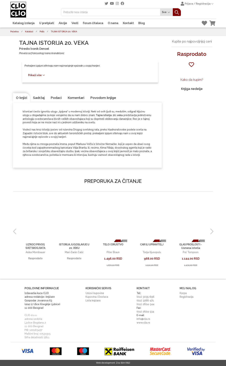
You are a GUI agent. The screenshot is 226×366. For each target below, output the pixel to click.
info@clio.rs (143, 319)
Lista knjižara (93, 300)
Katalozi (29, 31)
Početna (14, 31)
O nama (113, 23)
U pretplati (46, 23)
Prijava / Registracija (197, 4)
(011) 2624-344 (145, 304)
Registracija (186, 296)
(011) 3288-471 (145, 300)
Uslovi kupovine (95, 293)
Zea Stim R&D (123, 363)
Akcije (63, 23)
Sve (166, 12)
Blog (141, 23)
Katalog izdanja (24, 23)
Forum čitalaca (93, 23)
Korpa (183, 293)
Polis (42, 31)
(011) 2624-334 (145, 311)
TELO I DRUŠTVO (113, 244)
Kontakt (128, 23)
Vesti (74, 23)
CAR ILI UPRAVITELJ (151, 244)
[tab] (21, 97)
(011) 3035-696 (145, 296)
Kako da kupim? (191, 79)
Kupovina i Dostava (97, 296)
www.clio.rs (143, 322)
